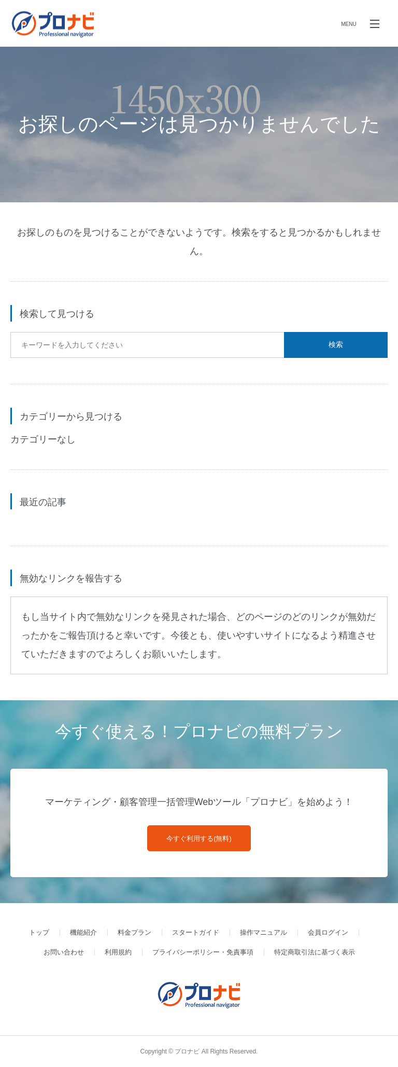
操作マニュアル (263, 932)
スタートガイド (195, 932)
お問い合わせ (64, 952)
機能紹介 (83, 932)
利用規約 (118, 952)
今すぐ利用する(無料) (199, 838)
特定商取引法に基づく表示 (314, 952)
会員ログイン (328, 932)
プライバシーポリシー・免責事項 (202, 952)
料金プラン (134, 932)
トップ (39, 932)
